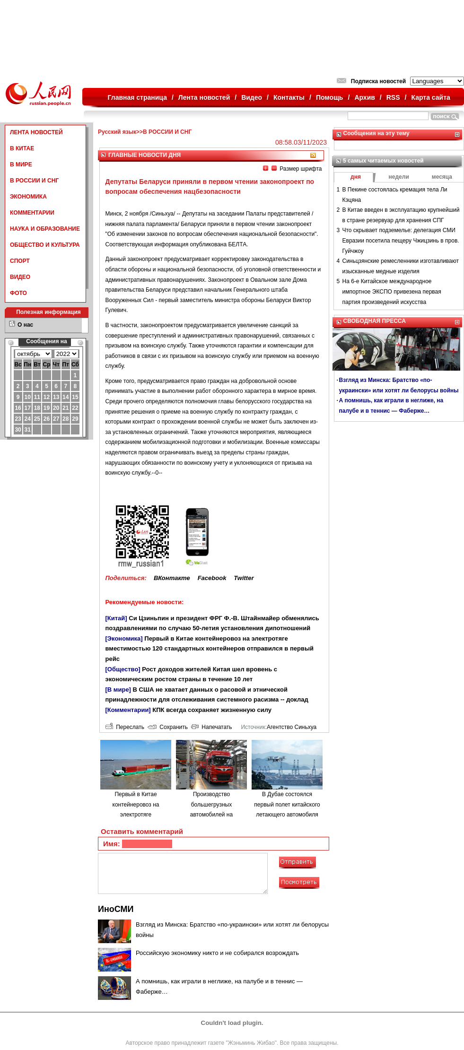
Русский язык (117, 132)
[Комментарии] (128, 709)
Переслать (124, 727)
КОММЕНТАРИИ (32, 212)
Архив (364, 97)
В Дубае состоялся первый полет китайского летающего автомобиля (287, 804)
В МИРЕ (21, 164)
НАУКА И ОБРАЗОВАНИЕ (45, 229)
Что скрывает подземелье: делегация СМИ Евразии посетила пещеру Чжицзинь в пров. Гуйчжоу (400, 240)
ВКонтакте (172, 577)
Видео (251, 97)
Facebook (212, 577)
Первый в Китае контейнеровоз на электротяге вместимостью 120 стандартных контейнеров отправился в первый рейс (209, 648)
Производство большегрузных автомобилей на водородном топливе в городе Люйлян (211, 814)
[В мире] (118, 689)
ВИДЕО (20, 277)
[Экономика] (124, 638)
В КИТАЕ (22, 148)
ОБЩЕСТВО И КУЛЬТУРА (45, 245)
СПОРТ (20, 261)
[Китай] (116, 618)
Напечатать (211, 727)
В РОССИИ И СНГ (34, 180)
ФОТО (18, 293)
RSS (393, 97)
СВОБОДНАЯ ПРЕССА (374, 321)
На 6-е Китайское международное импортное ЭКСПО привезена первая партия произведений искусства (391, 291)
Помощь (329, 97)
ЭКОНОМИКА (28, 196)
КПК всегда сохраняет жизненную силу (211, 709)
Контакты (289, 97)
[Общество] (122, 669)
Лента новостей (204, 97)
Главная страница (137, 97)
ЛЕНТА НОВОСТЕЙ (36, 132)
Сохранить (168, 727)
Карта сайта (430, 97)
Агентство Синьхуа (291, 727)
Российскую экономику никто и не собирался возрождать (217, 952)
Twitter (244, 577)
